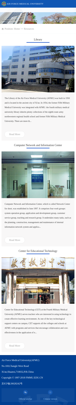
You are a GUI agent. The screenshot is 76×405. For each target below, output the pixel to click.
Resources (29, 28)
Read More (14, 134)
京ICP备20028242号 (12, 383)
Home (17, 28)
